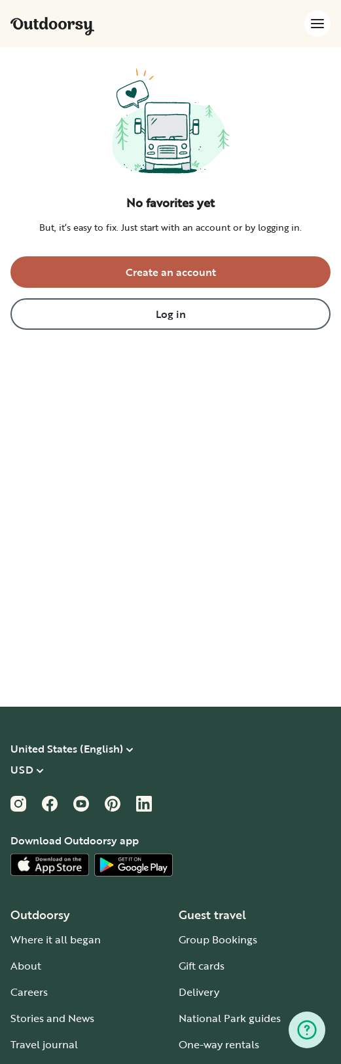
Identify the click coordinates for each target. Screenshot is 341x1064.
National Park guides (230, 1018)
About (25, 966)
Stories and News (52, 1018)
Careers (29, 992)
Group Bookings (218, 939)
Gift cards (201, 966)
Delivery (199, 992)
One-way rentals (219, 1044)
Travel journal (44, 1044)
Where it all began (55, 939)
